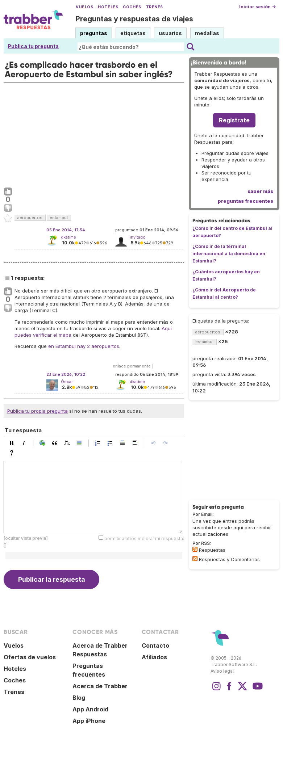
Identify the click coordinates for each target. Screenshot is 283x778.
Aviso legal (222, 671)
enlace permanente (132, 366)
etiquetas (133, 33)
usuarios (170, 33)
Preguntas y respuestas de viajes (134, 18)
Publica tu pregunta (33, 46)
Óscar (67, 381)
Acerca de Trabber (100, 686)
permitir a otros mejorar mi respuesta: (144, 538)
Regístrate (234, 120)
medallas (207, 33)
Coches (132, 7)
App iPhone (88, 720)
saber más (260, 191)
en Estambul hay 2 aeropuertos (83, 346)
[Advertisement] (94, 133)
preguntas (93, 33)
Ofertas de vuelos (30, 657)
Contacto (155, 645)
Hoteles (108, 7)
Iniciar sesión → (257, 6)
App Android (90, 709)
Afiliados (154, 657)
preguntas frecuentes (245, 201)
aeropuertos (29, 217)
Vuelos (84, 7)
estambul (59, 217)
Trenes (154, 7)
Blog (78, 697)
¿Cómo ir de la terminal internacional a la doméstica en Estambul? (228, 254)
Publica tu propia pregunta (37, 411)
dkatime (68, 237)
